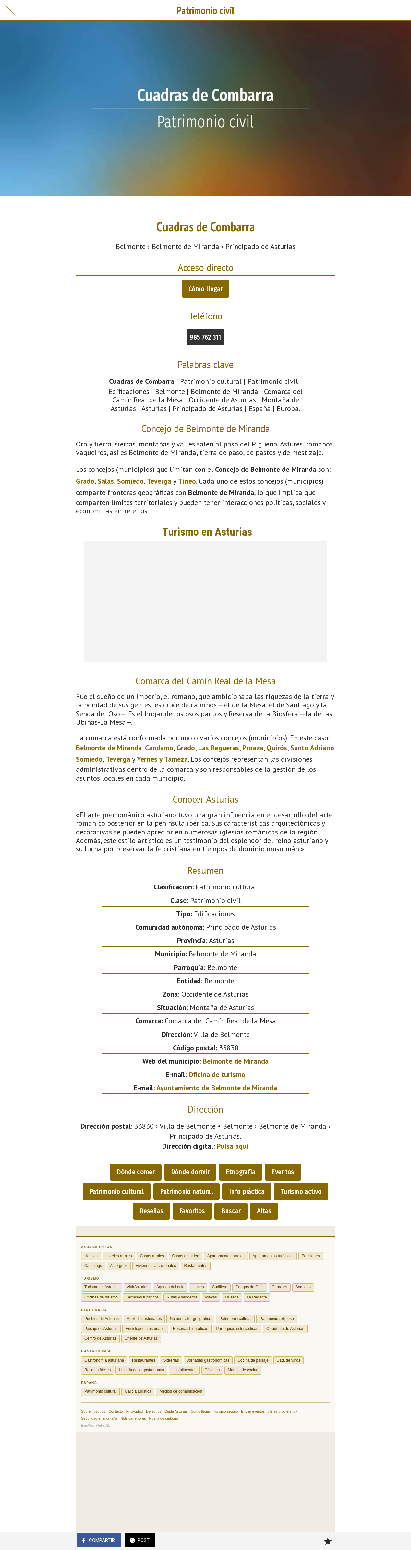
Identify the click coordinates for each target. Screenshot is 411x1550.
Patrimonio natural (186, 1191)
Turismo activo (301, 1191)
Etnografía (240, 1172)
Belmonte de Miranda (109, 747)
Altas (264, 1211)
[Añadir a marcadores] (327, 1541)
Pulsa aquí (233, 1146)
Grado (85, 480)
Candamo (159, 747)
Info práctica (246, 1191)
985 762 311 (205, 337)
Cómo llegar (205, 289)
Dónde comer (135, 1172)
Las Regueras (218, 747)
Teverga (159, 480)
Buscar (231, 1211)
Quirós (277, 747)
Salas (106, 480)
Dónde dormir (190, 1172)
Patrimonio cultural (117, 1191)
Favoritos (192, 1211)
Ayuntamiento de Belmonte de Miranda (216, 1087)
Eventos (283, 1172)
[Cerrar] (10, 10)
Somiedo (130, 480)
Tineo (187, 480)
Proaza (252, 747)
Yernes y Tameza (162, 759)
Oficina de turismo (216, 1074)
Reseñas (151, 1211)
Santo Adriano (312, 747)
